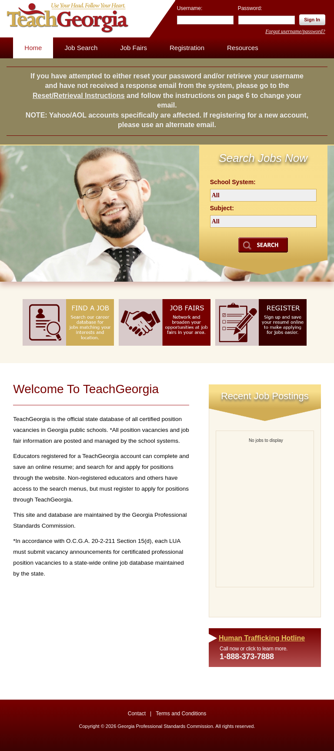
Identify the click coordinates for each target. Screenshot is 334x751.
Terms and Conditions (181, 714)
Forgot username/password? (295, 31)
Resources (242, 47)
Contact (137, 714)
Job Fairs (133, 47)
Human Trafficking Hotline (262, 638)
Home (33, 47)
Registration (187, 47)
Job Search (80, 47)
